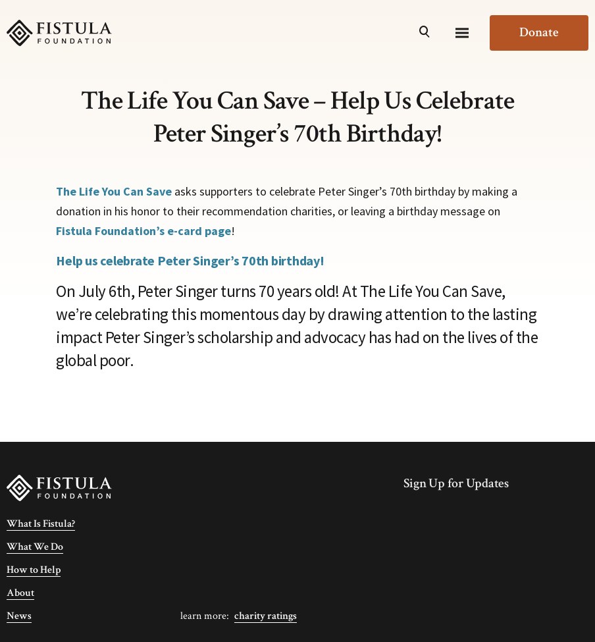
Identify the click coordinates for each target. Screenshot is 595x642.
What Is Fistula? (41, 524)
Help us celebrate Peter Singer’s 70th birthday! (190, 260)
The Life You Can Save (114, 191)
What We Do (35, 547)
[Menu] (462, 33)
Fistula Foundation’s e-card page (143, 230)
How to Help (34, 570)
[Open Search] (424, 32)
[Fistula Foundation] (59, 487)
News (19, 616)
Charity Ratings (265, 616)
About (20, 593)
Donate (539, 32)
